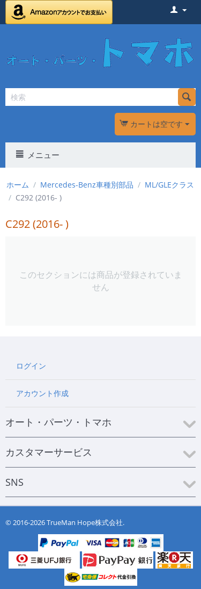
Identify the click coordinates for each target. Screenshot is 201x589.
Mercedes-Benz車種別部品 (86, 184)
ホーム (17, 184)
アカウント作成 (42, 393)
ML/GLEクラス (169, 184)
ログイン (31, 366)
